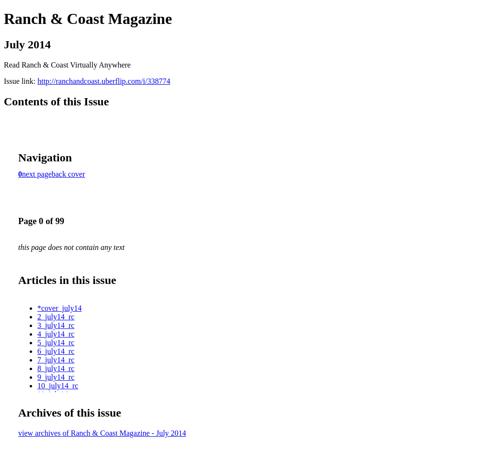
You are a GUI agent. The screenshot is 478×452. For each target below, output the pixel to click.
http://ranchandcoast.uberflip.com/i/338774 (103, 81)
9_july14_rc (55, 377)
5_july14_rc (55, 343)
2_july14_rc (55, 317)
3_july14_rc (55, 325)
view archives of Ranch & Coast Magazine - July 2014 (102, 433)
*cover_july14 (59, 308)
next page (37, 174)
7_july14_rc (55, 360)
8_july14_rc (55, 368)
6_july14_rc (55, 351)
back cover (68, 174)
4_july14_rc (55, 334)
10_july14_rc (57, 386)
